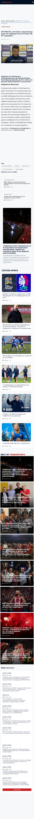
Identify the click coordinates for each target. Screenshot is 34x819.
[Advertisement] (17, 150)
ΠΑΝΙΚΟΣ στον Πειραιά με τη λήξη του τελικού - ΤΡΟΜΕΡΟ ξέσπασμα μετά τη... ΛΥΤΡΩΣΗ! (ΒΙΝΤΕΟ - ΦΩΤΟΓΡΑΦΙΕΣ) (16, 630)
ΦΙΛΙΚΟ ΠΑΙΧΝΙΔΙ (19, 169)
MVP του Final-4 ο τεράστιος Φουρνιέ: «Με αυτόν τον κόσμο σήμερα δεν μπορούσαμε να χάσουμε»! (16, 605)
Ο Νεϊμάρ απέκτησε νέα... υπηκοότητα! (16, 443)
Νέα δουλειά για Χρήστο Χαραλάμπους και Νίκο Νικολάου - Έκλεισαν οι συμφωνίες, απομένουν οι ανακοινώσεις (17, 326)
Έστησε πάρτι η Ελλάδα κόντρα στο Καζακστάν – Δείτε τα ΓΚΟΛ (14, 197)
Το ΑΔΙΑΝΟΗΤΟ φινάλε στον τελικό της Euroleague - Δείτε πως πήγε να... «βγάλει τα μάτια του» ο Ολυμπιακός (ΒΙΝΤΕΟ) (16, 656)
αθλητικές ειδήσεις (19, 130)
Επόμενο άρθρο (8, 194)
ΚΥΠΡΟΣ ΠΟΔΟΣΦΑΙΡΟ (7, 169)
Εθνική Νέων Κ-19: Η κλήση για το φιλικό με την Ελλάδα (17, 356)
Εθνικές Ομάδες (10, 21)
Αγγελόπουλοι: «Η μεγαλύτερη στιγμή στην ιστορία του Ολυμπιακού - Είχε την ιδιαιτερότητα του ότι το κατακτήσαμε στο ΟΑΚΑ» (17, 578)
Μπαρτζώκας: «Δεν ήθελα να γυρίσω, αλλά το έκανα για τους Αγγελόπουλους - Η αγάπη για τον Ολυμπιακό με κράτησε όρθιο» (16, 499)
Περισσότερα (17, 789)
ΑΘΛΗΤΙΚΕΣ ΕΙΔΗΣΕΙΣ (7, 166)
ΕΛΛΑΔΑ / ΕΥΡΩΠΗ (7, 673)
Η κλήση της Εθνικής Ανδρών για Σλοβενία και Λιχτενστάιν (14, 415)
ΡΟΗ (7, 668)
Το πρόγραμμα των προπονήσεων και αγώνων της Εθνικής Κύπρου (16, 386)
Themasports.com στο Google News (19, 128)
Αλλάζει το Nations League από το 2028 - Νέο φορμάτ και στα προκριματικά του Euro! (17, 295)
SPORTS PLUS (6, 695)
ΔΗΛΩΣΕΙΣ (17, 166)
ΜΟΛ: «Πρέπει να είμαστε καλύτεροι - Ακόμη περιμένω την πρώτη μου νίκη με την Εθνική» (17, 183)
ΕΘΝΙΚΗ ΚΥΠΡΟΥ (26, 166)
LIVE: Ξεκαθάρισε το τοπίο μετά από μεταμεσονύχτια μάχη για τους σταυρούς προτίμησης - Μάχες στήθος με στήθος (17, 526)
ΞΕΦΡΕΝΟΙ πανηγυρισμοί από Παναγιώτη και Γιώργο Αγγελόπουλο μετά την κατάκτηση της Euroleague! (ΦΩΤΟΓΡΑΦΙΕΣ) (15, 772)
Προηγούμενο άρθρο (9, 180)
